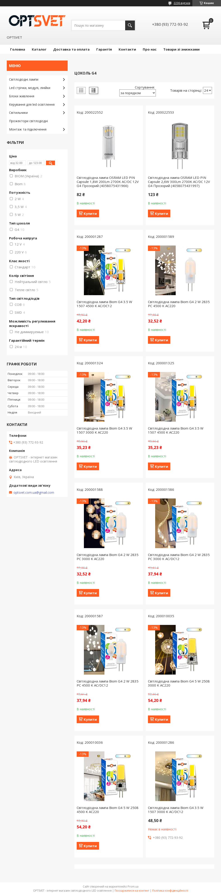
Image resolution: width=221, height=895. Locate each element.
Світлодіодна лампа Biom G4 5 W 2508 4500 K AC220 (107, 810)
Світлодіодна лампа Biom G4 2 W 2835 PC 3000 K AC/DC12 (179, 557)
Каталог (39, 49)
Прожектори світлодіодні (28, 121)
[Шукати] (130, 25)
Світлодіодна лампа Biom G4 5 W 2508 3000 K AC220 (179, 683)
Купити (90, 213)
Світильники (18, 112)
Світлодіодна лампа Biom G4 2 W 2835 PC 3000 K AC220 (107, 557)
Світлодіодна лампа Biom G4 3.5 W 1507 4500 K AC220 (175, 430)
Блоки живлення (21, 96)
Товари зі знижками (181, 49)
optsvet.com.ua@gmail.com (34, 493)
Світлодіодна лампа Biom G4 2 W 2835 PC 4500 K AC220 (179, 304)
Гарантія (104, 49)
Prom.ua (133, 886)
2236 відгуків (182, 3)
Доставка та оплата (71, 49)
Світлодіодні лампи (23, 79)
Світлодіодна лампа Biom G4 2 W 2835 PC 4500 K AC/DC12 (107, 683)
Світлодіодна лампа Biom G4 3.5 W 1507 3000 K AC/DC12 (175, 810)
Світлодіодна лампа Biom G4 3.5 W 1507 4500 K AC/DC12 (104, 304)
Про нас (150, 49)
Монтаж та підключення (27, 129)
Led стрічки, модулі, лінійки (29, 88)
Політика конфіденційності (170, 891)
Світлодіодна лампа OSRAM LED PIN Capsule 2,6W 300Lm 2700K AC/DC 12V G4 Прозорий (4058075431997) (179, 181)
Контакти (127, 49)
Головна (17, 49)
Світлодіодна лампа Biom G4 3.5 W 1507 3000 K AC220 (104, 430)
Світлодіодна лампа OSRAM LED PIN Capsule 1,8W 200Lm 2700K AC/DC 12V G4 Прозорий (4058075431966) (108, 181)
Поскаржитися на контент (132, 891)
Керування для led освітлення (32, 104)
